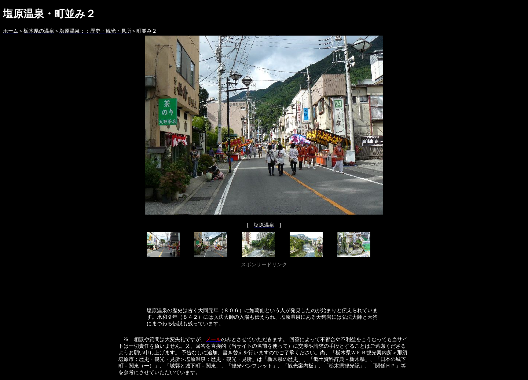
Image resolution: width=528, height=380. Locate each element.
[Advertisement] (264, 286)
